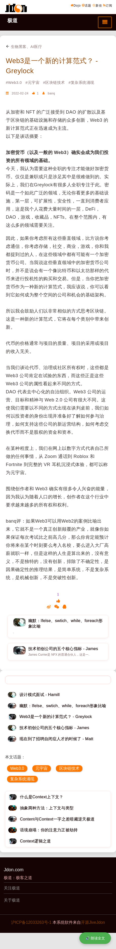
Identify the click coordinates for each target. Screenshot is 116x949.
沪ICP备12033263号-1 (31, 922)
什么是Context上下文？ (41, 797)
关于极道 (12, 900)
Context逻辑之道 (35, 841)
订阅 (107, 5)
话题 (86, 5)
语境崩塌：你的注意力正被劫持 (49, 830)
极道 (12, 20)
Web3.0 (17, 768)
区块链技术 (69, 768)
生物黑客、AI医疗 (24, 46)
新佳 (97, 5)
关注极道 (12, 888)
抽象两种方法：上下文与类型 (47, 808)
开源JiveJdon (93, 922)
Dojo (76, 5)
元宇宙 (41, 768)
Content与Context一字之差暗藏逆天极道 (57, 819)
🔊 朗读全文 (95, 938)
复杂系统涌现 (22, 779)
